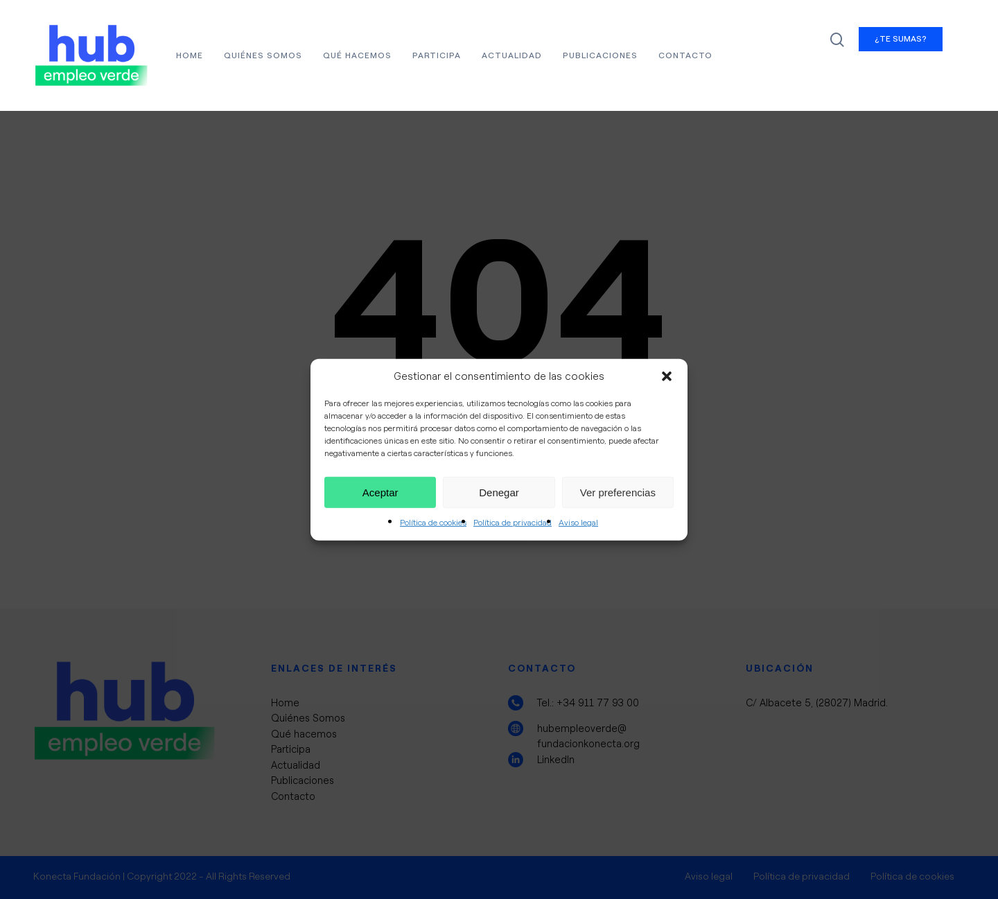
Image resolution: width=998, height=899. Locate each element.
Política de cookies (433, 522)
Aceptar (380, 492)
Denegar (499, 492)
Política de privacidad (512, 522)
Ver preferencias (618, 492)
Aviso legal (578, 522)
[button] (667, 376)
